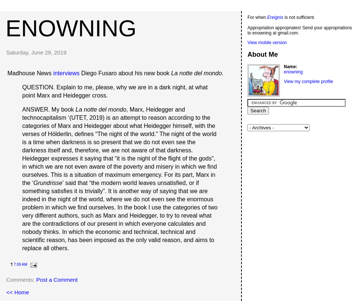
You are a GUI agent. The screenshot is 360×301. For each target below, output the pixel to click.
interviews (66, 73)
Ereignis (275, 17)
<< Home (17, 292)
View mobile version (267, 42)
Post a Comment (57, 280)
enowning (71, 28)
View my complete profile (308, 81)
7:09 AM (20, 264)
